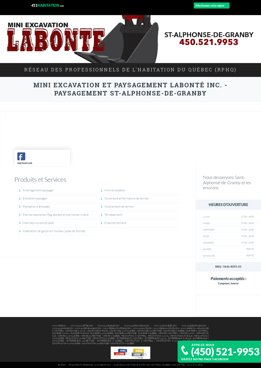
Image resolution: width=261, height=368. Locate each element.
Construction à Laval (168, 341)
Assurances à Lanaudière (122, 331)
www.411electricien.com (193, 326)
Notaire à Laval (187, 333)
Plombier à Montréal (197, 331)
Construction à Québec (122, 344)
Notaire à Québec (111, 336)
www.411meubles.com (108, 326)
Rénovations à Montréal (134, 336)
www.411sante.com (142, 328)
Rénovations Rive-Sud (181, 336)
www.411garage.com (62, 328)
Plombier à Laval (60, 333)
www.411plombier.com (165, 326)
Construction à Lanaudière (66, 344)
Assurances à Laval (75, 331)
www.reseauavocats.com (166, 328)
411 (47, 5)
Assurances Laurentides (149, 331)
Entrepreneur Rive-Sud (179, 338)
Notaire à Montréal (168, 333)
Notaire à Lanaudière (68, 336)
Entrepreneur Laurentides (80, 341)
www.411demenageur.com (88, 328)
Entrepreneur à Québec (109, 341)
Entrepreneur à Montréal (130, 338)
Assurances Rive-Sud (97, 331)
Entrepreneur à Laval (156, 338)
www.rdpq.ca (59, 326)
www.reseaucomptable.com (117, 328)
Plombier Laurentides (126, 333)
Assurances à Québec (174, 331)
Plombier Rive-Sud (80, 333)
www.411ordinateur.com (136, 326)
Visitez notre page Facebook (205, 359)
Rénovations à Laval (158, 336)
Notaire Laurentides (91, 336)
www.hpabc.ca (188, 328)
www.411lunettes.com (82, 326)
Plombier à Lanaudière (101, 333)
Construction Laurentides (95, 344)
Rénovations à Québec (104, 338)
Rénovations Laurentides (78, 338)
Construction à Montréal (139, 341)
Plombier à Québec (147, 333)
